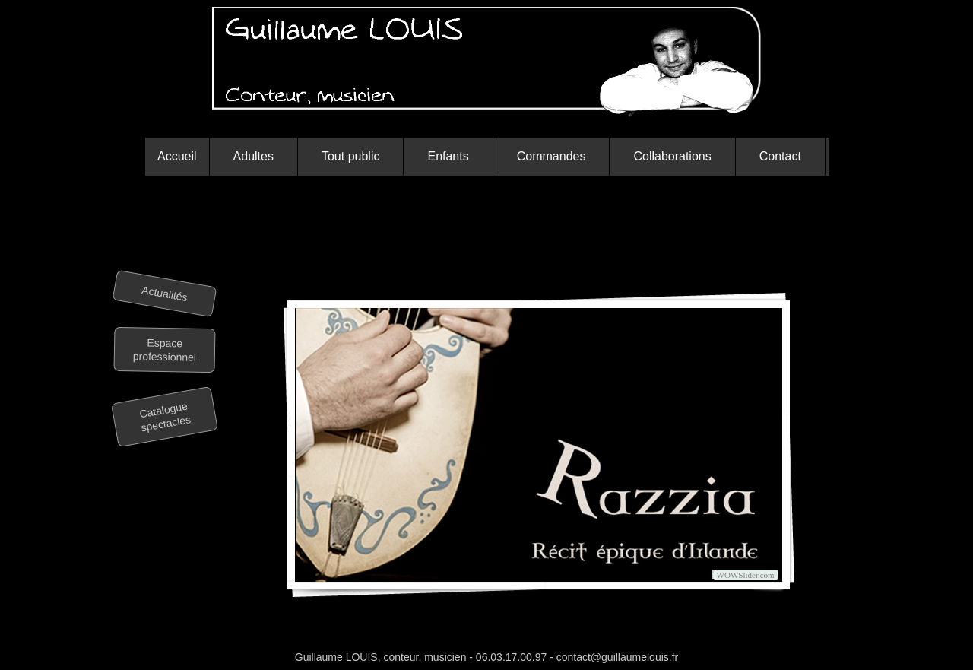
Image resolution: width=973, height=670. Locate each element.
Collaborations (672, 156)
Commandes (551, 156)
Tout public (351, 156)
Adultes (253, 156)
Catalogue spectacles (165, 417)
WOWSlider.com (746, 575)
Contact (780, 156)
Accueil (177, 156)
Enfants (447, 156)
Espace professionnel (165, 350)
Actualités (165, 293)
